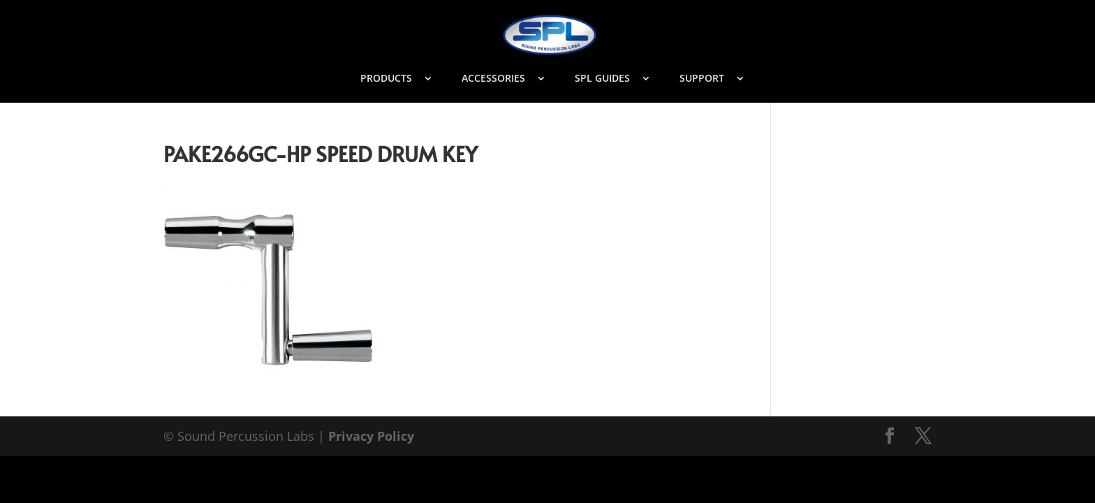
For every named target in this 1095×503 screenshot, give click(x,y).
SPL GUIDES (602, 79)
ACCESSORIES (493, 79)
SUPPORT (701, 79)
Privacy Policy (371, 436)
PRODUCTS (386, 79)
